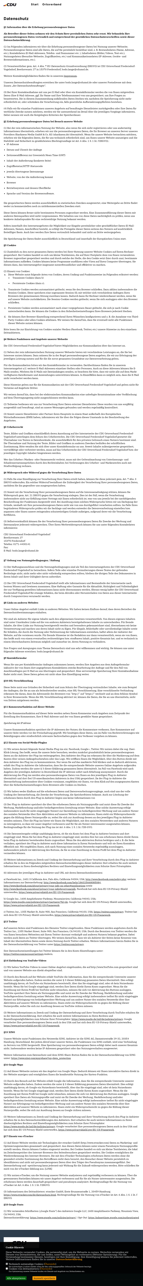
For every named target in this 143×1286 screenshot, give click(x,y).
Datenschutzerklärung (69, 1259)
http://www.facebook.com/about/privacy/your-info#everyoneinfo (40, 888)
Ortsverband (52, 4)
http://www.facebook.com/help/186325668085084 (72, 882)
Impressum (70, 75)
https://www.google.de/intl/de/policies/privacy (97, 1019)
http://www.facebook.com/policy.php (106, 879)
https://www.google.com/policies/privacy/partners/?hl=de (36, 901)
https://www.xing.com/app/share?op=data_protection (41, 1058)
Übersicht (49, 1263)
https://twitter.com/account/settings (24, 954)
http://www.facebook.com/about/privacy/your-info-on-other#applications (44, 885)
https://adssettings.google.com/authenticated (113, 1217)
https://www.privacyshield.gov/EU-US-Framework (46, 892)
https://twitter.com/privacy (109, 911)
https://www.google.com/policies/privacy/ (53, 1217)
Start (35, 4)
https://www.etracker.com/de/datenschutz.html (30, 1194)
